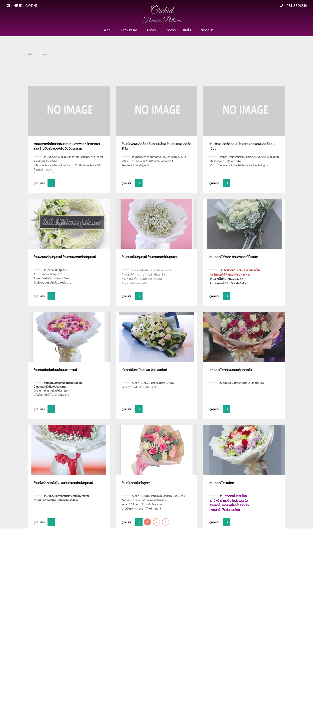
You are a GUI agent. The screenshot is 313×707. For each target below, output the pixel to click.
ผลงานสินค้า (128, 30)
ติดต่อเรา (207, 30)
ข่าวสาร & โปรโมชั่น (178, 30)
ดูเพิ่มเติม (44, 223)
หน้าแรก (105, 30)
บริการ (151, 30)
